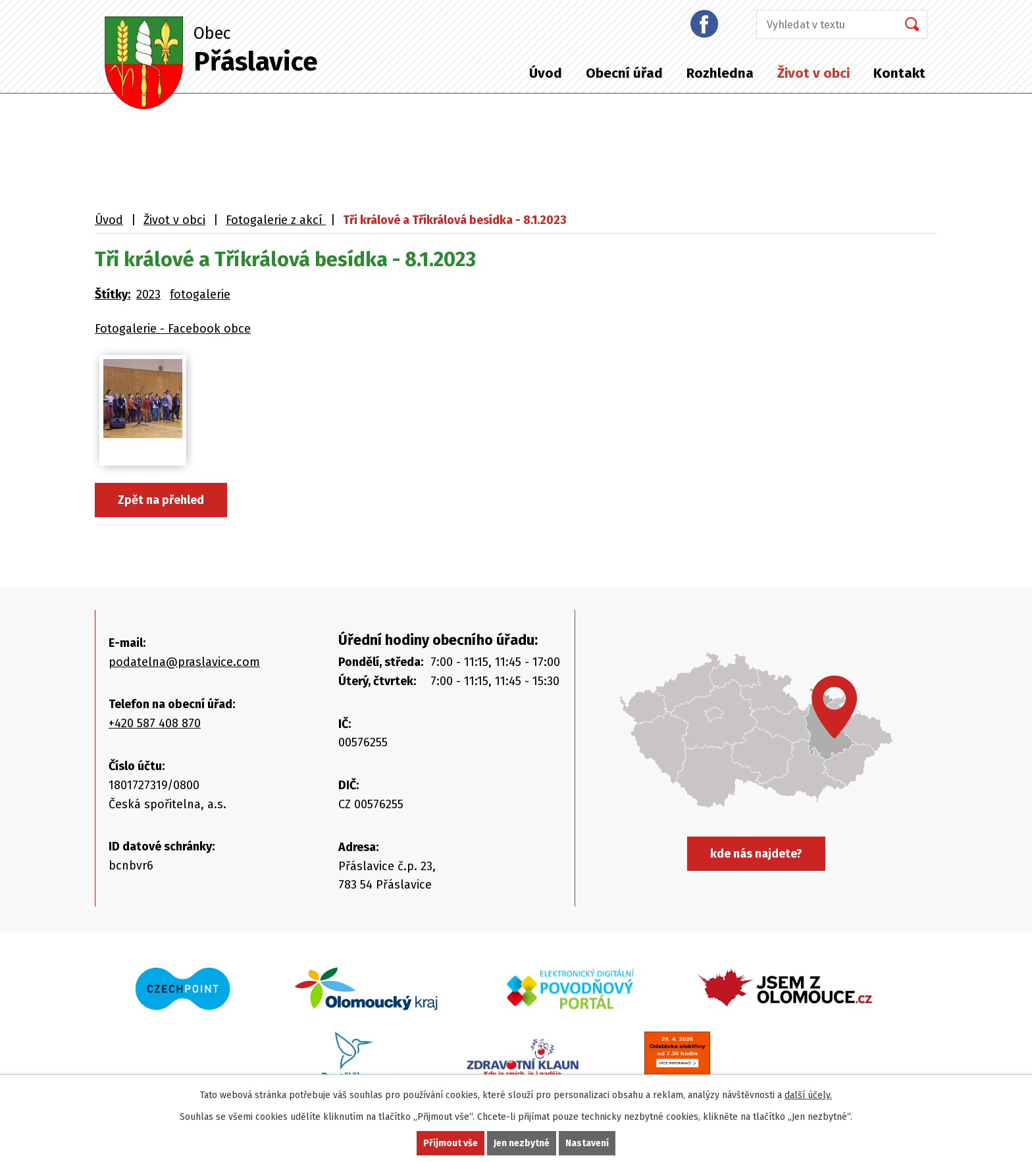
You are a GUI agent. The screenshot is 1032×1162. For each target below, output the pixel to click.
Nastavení (587, 1143)
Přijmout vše (450, 1143)
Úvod (545, 73)
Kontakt (899, 73)
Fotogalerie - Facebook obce (173, 328)
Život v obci (813, 73)
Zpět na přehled (161, 500)
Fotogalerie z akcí (276, 220)
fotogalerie (200, 294)
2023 (148, 294)
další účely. (808, 1095)
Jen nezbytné (522, 1143)
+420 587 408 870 (155, 723)
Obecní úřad (624, 73)
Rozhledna (720, 73)
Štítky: (112, 294)
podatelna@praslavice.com (184, 662)
